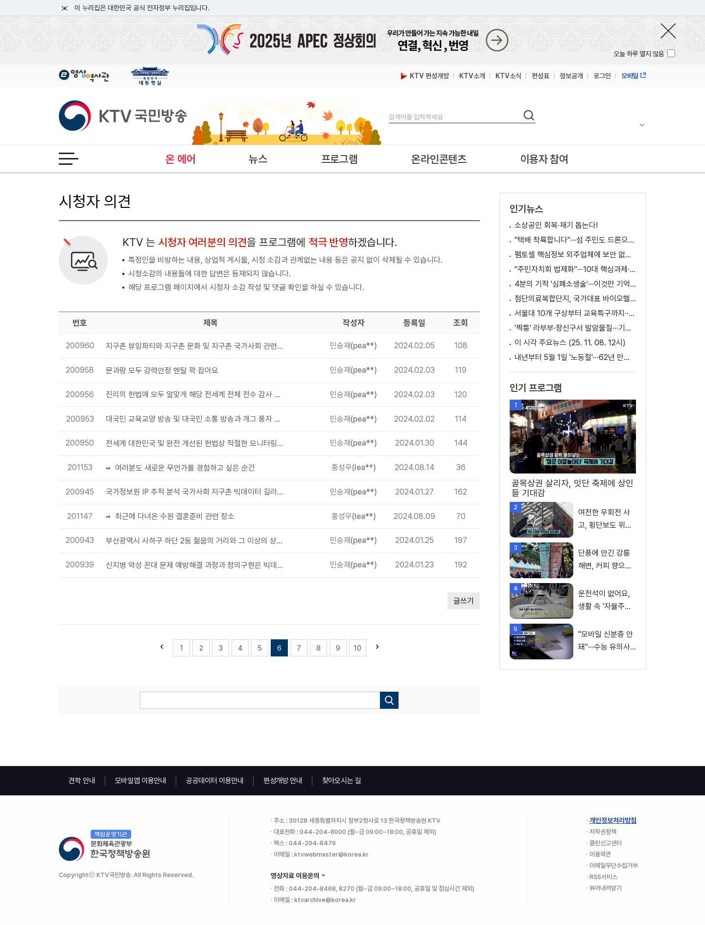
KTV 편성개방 (425, 76)
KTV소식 (508, 76)
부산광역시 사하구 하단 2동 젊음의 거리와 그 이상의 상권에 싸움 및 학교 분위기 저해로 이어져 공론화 (194, 540)
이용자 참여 (544, 159)
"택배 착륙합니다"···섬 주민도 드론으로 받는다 (575, 240)
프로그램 (339, 159)
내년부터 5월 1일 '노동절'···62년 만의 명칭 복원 (575, 357)
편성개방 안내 (283, 780)
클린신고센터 (605, 843)
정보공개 (571, 76)
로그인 (602, 76)
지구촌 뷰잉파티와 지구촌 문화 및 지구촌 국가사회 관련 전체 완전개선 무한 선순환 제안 (194, 346)
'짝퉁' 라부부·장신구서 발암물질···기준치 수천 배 (575, 328)
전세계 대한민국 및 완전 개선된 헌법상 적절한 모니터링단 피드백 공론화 (194, 443)
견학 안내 (82, 780)
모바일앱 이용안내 (140, 780)
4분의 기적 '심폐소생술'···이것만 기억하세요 (575, 284)
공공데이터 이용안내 (215, 780)
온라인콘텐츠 (438, 159)
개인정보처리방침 (612, 820)
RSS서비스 (603, 876)
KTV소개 (472, 76)
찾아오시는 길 (341, 780)
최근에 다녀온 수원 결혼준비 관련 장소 (170, 516)
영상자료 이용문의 (295, 876)
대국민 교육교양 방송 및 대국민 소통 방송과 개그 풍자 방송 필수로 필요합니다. (194, 419)
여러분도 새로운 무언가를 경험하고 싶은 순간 (180, 468)
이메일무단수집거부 (613, 865)
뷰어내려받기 (605, 888)
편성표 (540, 76)
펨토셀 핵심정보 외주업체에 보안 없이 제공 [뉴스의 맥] (575, 254)
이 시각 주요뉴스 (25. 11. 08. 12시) (570, 342)
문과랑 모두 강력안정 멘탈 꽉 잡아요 (162, 370)
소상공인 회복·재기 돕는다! (556, 225)
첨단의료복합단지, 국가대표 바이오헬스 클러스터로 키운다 (575, 298)
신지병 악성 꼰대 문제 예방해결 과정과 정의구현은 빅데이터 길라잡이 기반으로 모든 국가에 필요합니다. (194, 565)
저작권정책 (602, 831)
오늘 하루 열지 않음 (639, 54)
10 (357, 648)
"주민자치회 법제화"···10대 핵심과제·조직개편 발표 (575, 269)
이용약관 (600, 854)
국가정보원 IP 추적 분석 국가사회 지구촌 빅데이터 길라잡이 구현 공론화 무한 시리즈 (194, 491)
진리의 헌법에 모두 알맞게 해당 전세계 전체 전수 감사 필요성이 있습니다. (194, 394)
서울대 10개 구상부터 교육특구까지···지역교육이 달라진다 (575, 313)
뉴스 (258, 159)
